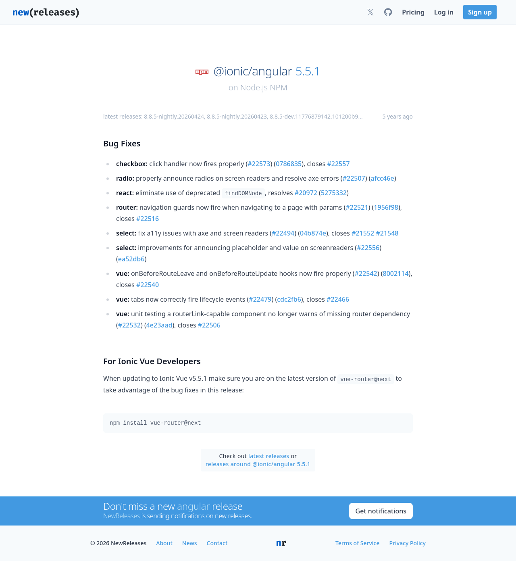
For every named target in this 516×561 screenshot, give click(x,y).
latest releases (268, 456)
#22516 (147, 218)
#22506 (209, 325)
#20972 (306, 192)
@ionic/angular (252, 71)
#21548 (387, 233)
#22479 (260, 299)
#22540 (147, 284)
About (164, 543)
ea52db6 (131, 258)
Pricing (413, 12)
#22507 (354, 178)
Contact (217, 543)
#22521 (356, 207)
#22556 (368, 247)
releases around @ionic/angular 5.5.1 (258, 464)
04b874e (313, 233)
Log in (444, 12)
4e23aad (159, 325)
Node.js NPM (263, 87)
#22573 (259, 163)
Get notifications (381, 511)
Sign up (480, 12)
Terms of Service (357, 543)
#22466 (338, 299)
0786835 (289, 163)
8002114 (396, 273)
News (189, 543)
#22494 (283, 233)
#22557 (338, 163)
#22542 (366, 273)
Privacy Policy (407, 543)
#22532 (129, 325)
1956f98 (386, 207)
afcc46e (382, 178)
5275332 (334, 192)
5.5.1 (307, 71)
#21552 (363, 233)
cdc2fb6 (289, 299)
